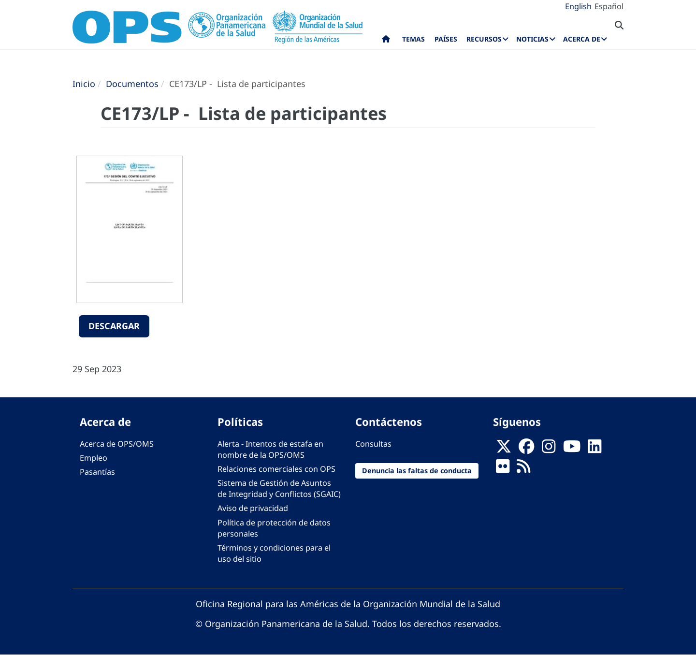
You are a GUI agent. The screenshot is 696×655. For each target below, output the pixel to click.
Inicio (83, 83)
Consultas (373, 443)
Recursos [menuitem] (484, 39)
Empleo (93, 457)
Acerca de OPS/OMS (117, 443)
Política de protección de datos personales (274, 528)
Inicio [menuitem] (386, 41)
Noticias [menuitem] (532, 39)
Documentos (132, 83)
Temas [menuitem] (413, 39)
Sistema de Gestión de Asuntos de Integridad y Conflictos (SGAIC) (279, 488)
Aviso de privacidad (253, 508)
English (578, 6)
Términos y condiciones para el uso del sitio (274, 553)
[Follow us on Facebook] (526, 449)
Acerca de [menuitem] (581, 39)
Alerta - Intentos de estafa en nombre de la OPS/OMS (270, 449)
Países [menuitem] (446, 39)
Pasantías (97, 471)
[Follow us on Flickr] (502, 469)
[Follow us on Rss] (523, 469)
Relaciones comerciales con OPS (276, 469)
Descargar (114, 326)
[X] (503, 449)
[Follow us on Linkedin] (594, 449)
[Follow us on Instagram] (548, 449)
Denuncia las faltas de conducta (417, 470)
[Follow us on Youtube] (571, 449)
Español (609, 6)
